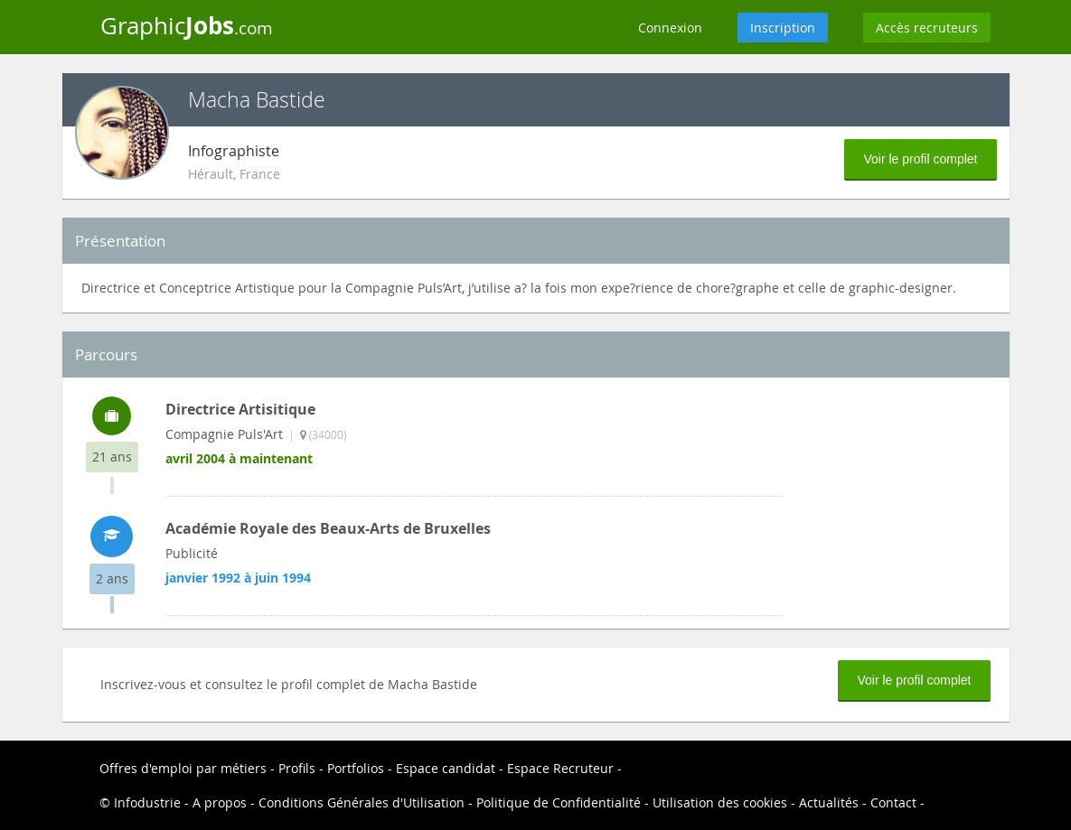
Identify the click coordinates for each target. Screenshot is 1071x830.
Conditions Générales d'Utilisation (361, 802)
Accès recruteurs (927, 27)
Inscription (782, 27)
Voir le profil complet (920, 159)
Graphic (186, 25)
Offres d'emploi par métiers (183, 768)
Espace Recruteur (560, 768)
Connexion (670, 27)
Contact (893, 802)
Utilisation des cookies (720, 802)
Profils (296, 768)
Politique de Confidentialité (558, 802)
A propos (220, 802)
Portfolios (355, 768)
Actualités (829, 802)
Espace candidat (445, 768)
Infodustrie (147, 802)
